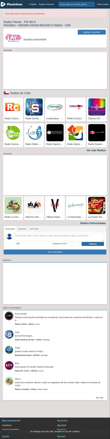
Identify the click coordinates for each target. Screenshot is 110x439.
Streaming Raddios (10, 429)
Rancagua (9, 25)
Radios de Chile (20, 93)
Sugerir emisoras (46, 4)
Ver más (99, 398)
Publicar (93, 244)
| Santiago (32, 340)
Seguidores (22, 229)
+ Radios (33, 4)
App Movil (61, 425)
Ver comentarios (55, 252)
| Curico (29, 371)
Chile (68, 25)
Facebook (61, 429)
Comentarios (10, 229)
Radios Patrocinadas (93, 223)
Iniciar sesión (103, 4)
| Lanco (27, 324)
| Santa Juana (31, 389)
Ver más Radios (96, 150)
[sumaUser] (74, 244)
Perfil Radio (34, 229)
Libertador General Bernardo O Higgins (40, 25)
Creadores (6, 425)
